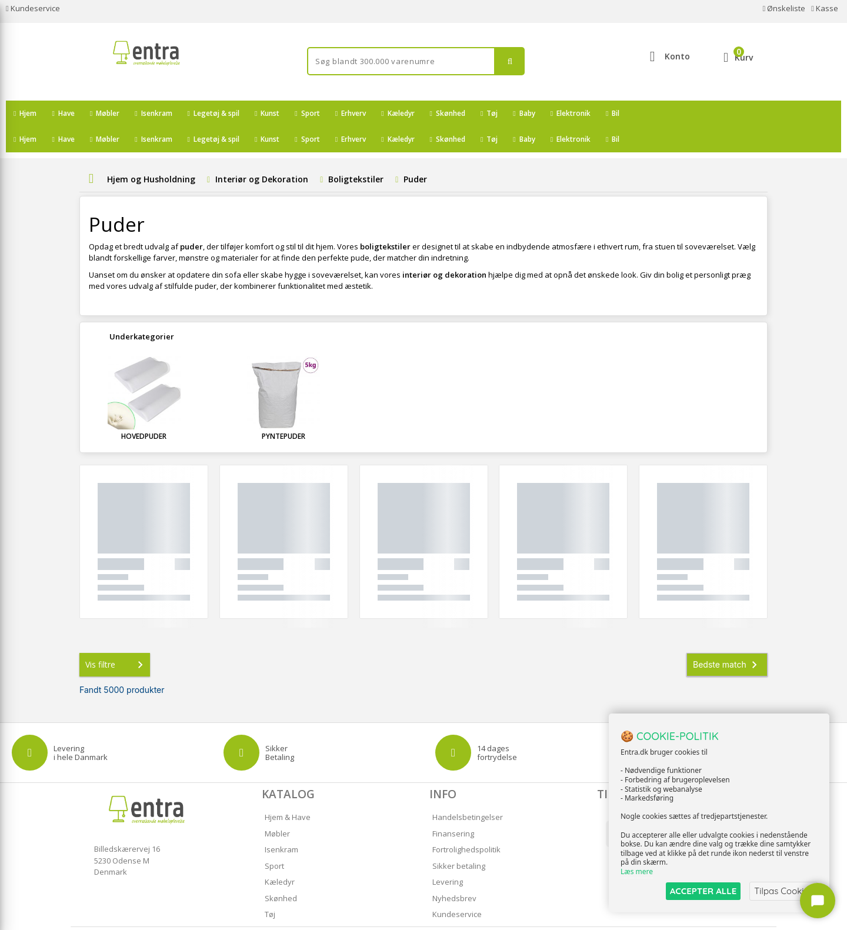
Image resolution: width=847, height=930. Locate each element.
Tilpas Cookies (783, 890)
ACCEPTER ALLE (703, 890)
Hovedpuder (143, 410)
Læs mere (637, 872)
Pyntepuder (283, 410)
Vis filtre (116, 639)
